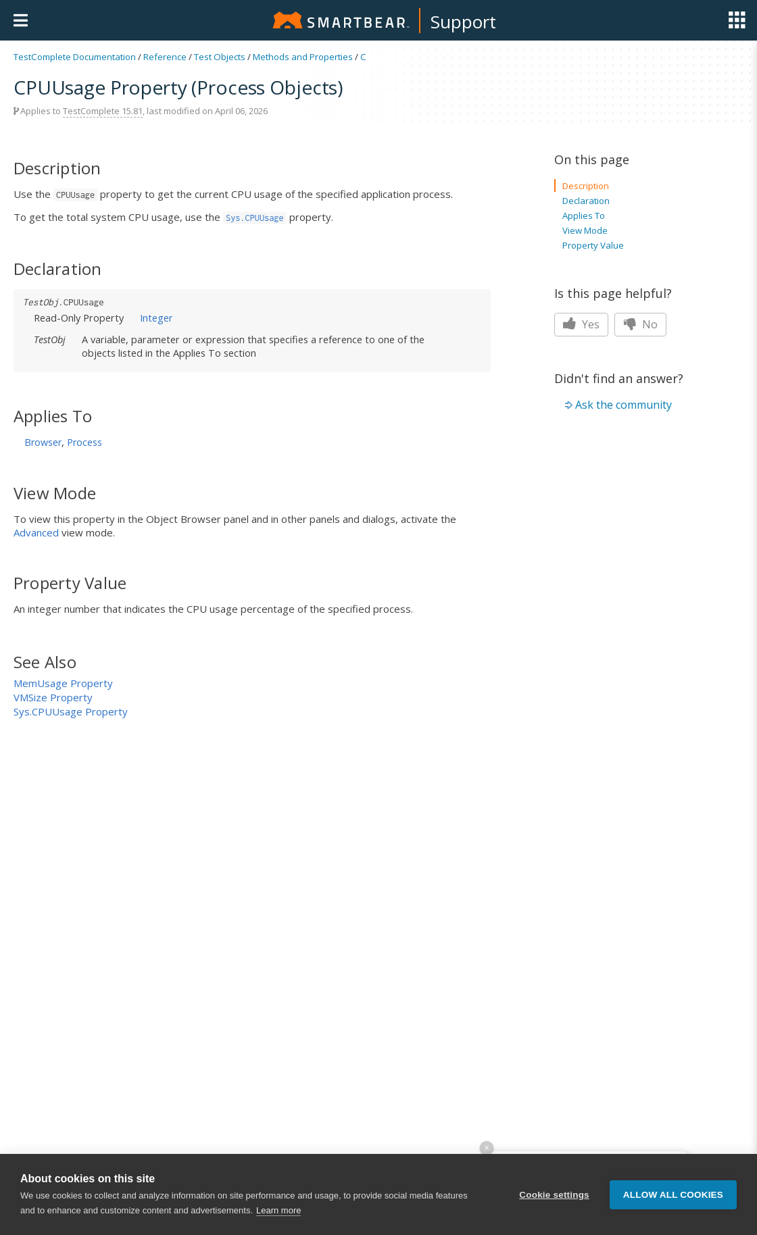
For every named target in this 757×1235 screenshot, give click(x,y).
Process (84, 442)
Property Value (593, 245)
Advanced (36, 532)
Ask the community (623, 404)
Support (463, 21)
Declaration (586, 201)
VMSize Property (53, 697)
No (640, 324)
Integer (156, 317)
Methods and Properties (303, 57)
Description (585, 186)
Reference (165, 57)
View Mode (585, 230)
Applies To (583, 215)
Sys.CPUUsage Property (71, 711)
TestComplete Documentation (75, 57)
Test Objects (219, 57)
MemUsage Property (63, 683)
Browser (43, 442)
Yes (581, 324)
